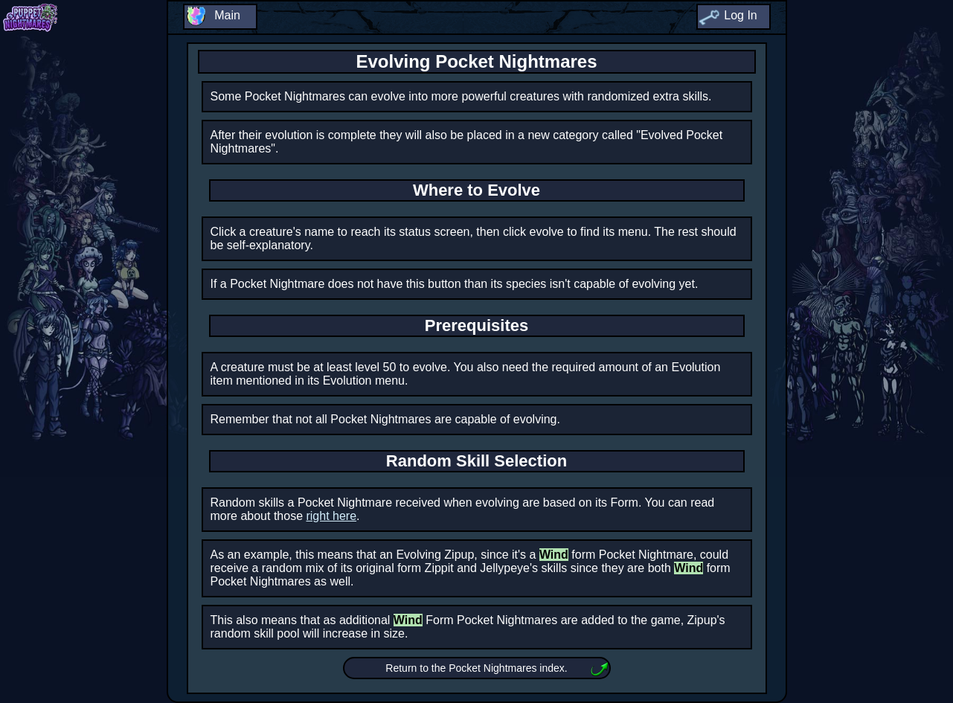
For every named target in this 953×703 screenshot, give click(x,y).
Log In (740, 15)
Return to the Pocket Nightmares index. (476, 668)
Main (227, 15)
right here (331, 516)
